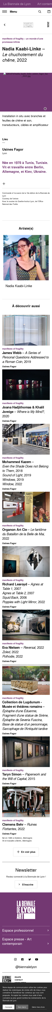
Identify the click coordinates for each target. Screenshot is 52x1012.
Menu (9, 11)
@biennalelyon (26, 967)
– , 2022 (24, 534)
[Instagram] (15, 959)
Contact (19, 980)
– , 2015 (24, 776)
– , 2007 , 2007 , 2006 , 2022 (23, 593)
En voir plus (26, 852)
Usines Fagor (12, 149)
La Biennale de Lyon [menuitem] (17, 4)
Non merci (22, 1007)
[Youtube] (36, 959)
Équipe (18, 977)
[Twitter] (29, 959)
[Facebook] (22, 959)
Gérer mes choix (38, 1007)
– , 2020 (23, 411)
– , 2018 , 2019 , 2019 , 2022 (25, 473)
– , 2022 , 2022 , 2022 (23, 652)
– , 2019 (25, 357)
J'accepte (8, 1007)
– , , (25, 715)
